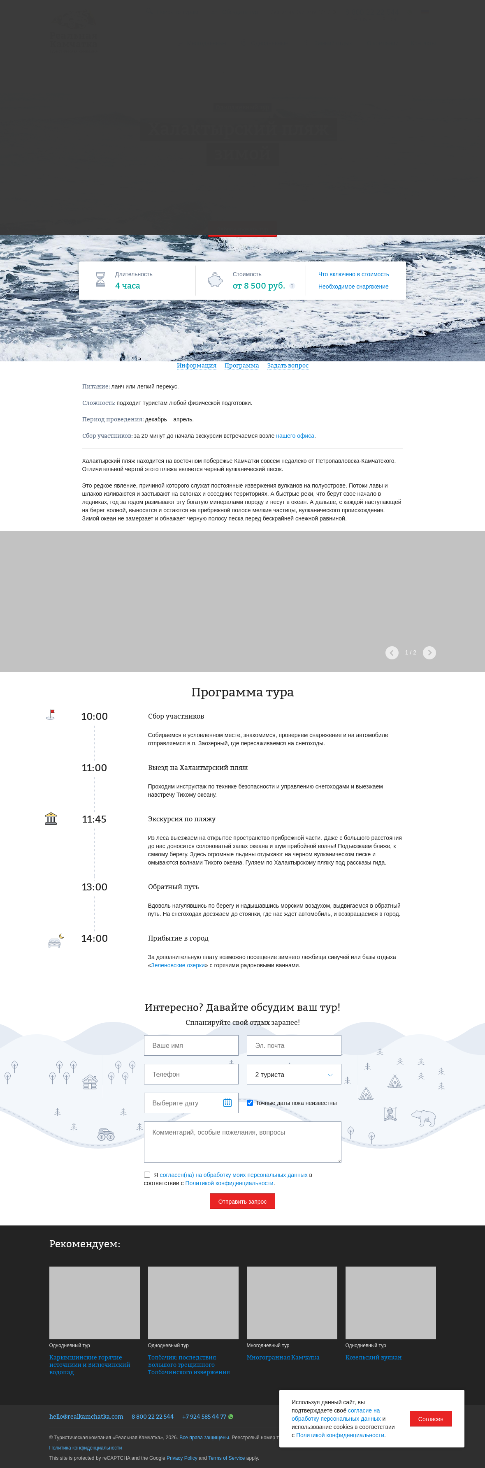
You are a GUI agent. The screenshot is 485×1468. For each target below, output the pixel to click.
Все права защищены (204, 1437)
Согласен (430, 1419)
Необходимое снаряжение (353, 286)
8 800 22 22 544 (153, 1416)
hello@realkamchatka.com (86, 1416)
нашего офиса (295, 435)
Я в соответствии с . (228, 1179)
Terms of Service (226, 1458)
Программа (242, 365)
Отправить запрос (242, 1201)
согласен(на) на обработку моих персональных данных (234, 1175)
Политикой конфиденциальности (229, 1183)
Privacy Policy (182, 1458)
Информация (196, 365)
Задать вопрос (288, 365)
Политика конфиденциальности (85, 1448)
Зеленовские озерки (178, 965)
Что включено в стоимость (353, 274)
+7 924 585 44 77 (207, 1416)
